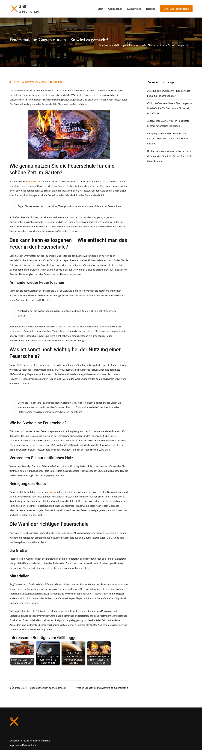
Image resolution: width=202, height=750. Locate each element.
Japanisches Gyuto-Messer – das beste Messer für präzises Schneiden (168, 123)
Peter (16, 81)
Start (100, 8)
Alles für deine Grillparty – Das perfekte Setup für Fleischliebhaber (168, 93)
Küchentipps (134, 8)
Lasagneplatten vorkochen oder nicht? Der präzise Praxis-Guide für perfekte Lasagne (167, 138)
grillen (52, 491)
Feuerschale (32, 181)
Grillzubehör (115, 8)
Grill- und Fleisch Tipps (176, 8)
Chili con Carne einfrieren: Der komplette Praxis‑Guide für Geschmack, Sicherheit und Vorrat (169, 108)
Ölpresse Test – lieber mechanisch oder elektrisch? (39, 687)
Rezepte (150, 8)
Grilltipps (58, 81)
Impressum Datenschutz (22, 745)
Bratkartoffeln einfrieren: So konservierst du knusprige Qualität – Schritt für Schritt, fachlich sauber (169, 155)
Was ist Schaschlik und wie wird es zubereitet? (101, 687)
